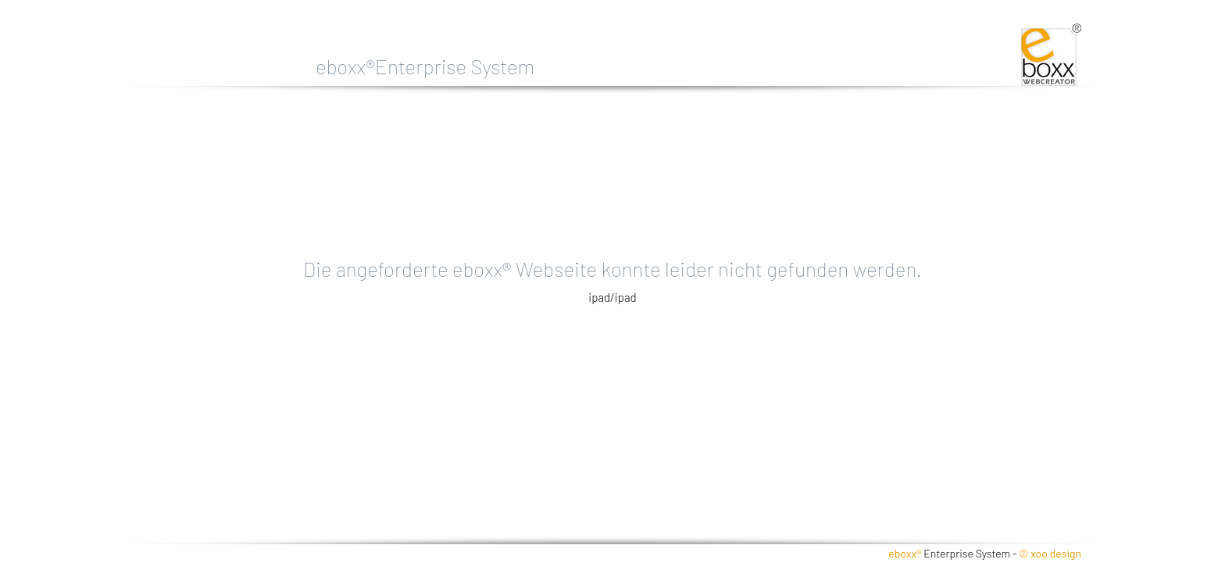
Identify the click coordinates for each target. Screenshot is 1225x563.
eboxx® (904, 553)
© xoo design (1050, 553)
